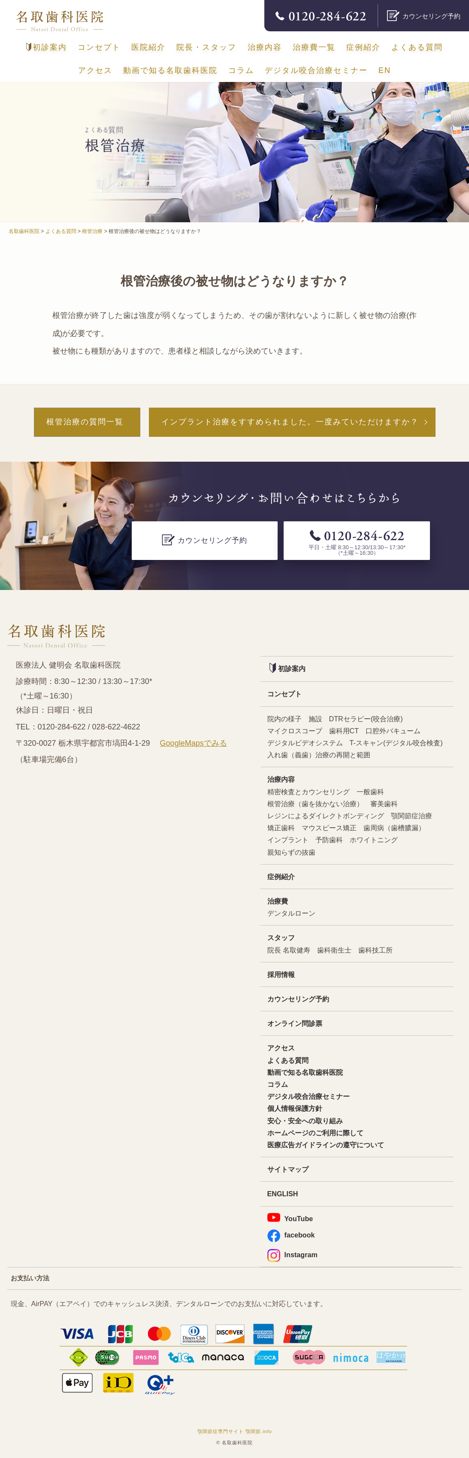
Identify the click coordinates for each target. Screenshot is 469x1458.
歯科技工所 (375, 950)
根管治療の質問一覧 (85, 421)
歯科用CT (344, 731)
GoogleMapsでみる (193, 743)
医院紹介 (148, 47)
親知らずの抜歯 (291, 852)
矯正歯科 (281, 828)
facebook (291, 1235)
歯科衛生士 (334, 950)
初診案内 (46, 47)
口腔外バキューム (393, 731)
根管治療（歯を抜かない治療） (315, 804)
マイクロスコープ (294, 731)
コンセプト (99, 47)
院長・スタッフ (206, 47)
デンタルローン (291, 913)
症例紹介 (363, 47)
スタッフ (281, 937)
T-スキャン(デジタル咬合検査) (396, 743)
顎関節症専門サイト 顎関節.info (234, 1431)
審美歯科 (384, 804)
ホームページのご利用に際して (315, 1133)
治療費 (277, 901)
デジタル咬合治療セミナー (316, 70)
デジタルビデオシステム (305, 743)
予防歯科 (329, 840)
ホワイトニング (374, 840)
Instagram (292, 1255)
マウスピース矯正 (329, 828)
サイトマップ (288, 1169)
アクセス (95, 70)
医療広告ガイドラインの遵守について (325, 1145)
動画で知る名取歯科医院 (170, 70)
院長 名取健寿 (289, 950)
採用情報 (281, 974)
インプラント (288, 840)
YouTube (290, 1217)
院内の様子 (284, 719)
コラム (241, 70)
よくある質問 (417, 47)
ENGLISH (282, 1194)
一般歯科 (370, 792)
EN (384, 70)
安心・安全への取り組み (305, 1121)
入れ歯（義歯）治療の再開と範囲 (318, 755)
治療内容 (265, 47)
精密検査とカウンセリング (308, 792)
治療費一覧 (314, 47)
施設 (315, 719)
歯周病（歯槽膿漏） (394, 828)
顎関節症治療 (411, 816)
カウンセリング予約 (298, 999)
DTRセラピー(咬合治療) (366, 719)
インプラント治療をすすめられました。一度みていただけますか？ (290, 421)
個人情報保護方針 (294, 1108)
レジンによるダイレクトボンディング (325, 816)
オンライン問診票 (294, 1023)
